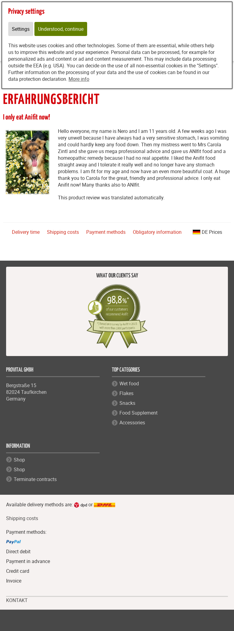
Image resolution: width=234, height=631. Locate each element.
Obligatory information (157, 232)
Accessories (132, 422)
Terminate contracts (35, 479)
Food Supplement (138, 412)
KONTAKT (17, 600)
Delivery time (26, 232)
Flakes (126, 393)
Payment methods (106, 232)
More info (79, 79)
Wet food (129, 383)
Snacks (127, 403)
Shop (19, 459)
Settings (21, 29)
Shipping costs (63, 232)
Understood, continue (60, 29)
